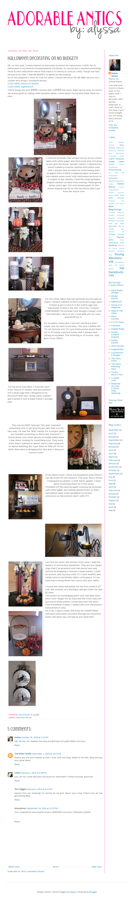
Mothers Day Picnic (116, 204)
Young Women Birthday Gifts (116, 251)
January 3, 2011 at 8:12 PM (39, 789)
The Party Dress (116, 359)
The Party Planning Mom (116, 366)
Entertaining (115, 169)
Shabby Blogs (117, 329)
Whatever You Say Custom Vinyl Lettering (115, 388)
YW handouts (116, 270)
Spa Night (119, 224)
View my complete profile (113, 128)
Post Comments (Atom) (32, 871)
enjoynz (73, 892)
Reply (17, 745)
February (113, 443)
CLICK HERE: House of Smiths (23, 83)
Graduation (113, 176)
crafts (112, 159)
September (114, 440)
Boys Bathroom (116, 153)
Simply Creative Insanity (115, 334)
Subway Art (116, 232)
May (110, 483)
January (112, 436)
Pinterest (115, 325)
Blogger (93, 892)
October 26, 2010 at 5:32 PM (35, 737)
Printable (112, 221)
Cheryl (17, 773)
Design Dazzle (114, 297)
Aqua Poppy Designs (116, 291)
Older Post (97, 867)
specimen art (115, 226)
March (112, 457)
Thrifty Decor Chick (117, 373)
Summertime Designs (117, 353)
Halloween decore (24, 717)
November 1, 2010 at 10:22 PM (46, 753)
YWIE (111, 275)
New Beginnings (115, 208)
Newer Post (13, 867)
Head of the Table (117, 312)
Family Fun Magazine (116, 306)
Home (55, 867)
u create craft (115, 379)
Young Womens (116, 256)
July (110, 477)
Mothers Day (116, 201)
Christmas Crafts (116, 156)
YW (111, 262)
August (112, 500)
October (113, 470)
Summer (112, 234)
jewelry (111, 193)
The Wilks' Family (22, 753)
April (111, 433)
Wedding (113, 245)
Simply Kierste (114, 341)
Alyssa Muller (114, 74)
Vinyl (122, 243)
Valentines (113, 243)
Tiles (122, 240)
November (114, 430)
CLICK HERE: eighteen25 (20, 86)
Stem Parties (117, 346)
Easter (111, 164)
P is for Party (117, 322)
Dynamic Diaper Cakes (116, 160)
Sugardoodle (117, 349)
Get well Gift (116, 173)
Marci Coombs (115, 317)
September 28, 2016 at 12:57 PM (42, 808)
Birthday (121, 151)
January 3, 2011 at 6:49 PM (33, 773)
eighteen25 (116, 301)
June (111, 450)
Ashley (17, 737)
